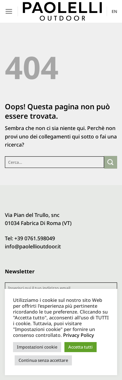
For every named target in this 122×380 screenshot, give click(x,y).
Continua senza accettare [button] (43, 360)
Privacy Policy (78, 335)
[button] (9, 11)
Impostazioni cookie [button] (37, 347)
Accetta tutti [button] (80, 347)
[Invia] (110, 162)
